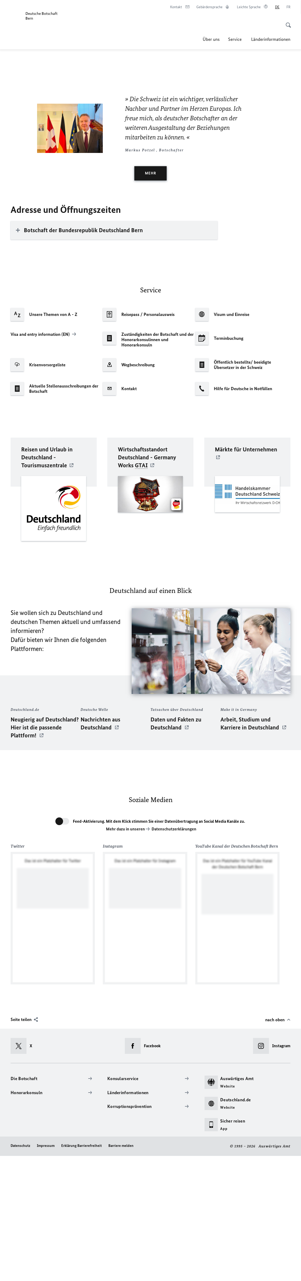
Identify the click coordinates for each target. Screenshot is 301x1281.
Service (235, 39)
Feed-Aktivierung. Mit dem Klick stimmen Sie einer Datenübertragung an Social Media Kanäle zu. (159, 946)
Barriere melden (121, 1271)
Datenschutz (20, 1271)
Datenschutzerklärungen (174, 954)
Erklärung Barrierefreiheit (81, 1271)
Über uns (211, 39)
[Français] (288, 7)
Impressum (46, 1271)
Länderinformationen (270, 39)
